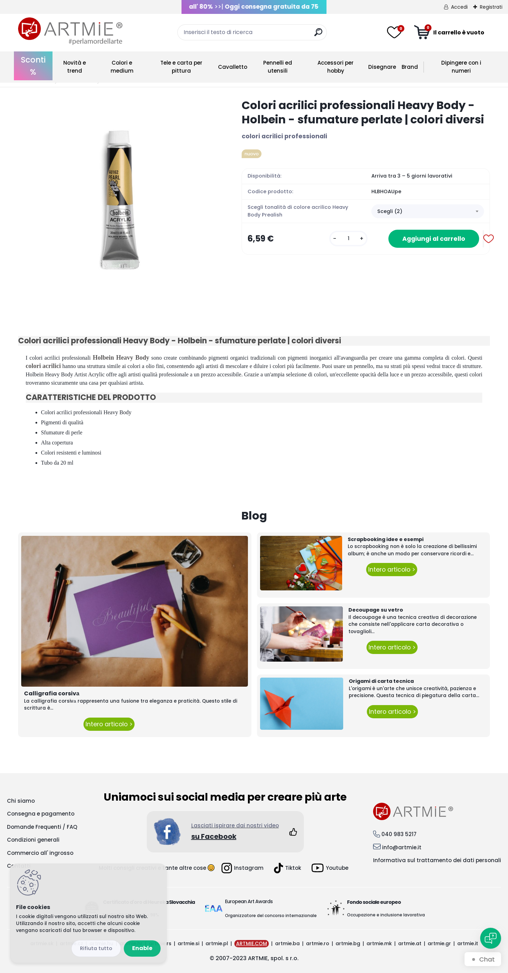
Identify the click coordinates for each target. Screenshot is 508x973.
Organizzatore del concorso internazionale (271, 915)
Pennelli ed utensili (277, 66)
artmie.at (409, 943)
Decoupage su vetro (375, 609)
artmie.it (467, 943)
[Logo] (70, 31)
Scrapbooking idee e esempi (386, 539)
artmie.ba (287, 943)
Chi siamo (21, 800)
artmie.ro (317, 943)
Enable (142, 948)
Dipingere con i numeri (461, 66)
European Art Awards (249, 901)
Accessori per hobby (335, 66)
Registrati (491, 6)
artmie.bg (348, 943)
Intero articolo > (109, 724)
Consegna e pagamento (40, 813)
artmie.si (188, 943)
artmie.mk (379, 943)
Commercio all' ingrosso (40, 853)
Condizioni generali (33, 839)
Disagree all (96, 948)
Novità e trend (74, 66)
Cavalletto (232, 67)
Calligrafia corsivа (51, 693)
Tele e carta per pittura (181, 66)
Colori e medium (122, 66)
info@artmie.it (401, 847)
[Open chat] (490, 938)
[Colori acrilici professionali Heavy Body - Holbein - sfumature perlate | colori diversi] (118, 198)
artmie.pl (216, 943)
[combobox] (427, 211)
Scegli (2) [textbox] (389, 211)
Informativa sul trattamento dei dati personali (437, 860)
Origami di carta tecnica (381, 681)
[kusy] (348, 238)
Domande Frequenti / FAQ (42, 827)
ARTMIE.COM (251, 943)
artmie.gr (439, 943)
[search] (318, 35)
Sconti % (33, 65)
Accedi (459, 6)
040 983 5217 (399, 834)
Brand (410, 67)
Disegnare (382, 67)
